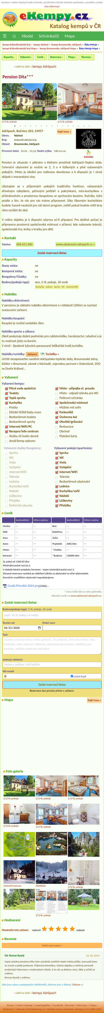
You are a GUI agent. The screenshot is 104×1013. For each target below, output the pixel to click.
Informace (81, 1005)
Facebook (58, 1005)
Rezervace (55, 57)
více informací (51, 6)
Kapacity (8, 57)
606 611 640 (24, 244)
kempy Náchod (41, 44)
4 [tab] (31, 126)
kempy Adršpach (44, 66)
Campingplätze (42, 1005)
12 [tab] (73, 126)
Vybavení (25, 57)
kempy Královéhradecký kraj (16, 44)
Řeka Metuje (91, 44)
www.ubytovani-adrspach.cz (74, 244)
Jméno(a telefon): (12, 659)
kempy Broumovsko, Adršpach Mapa (58, 48)
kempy (10, 1005)
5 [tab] (36, 126)
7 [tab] (46, 126)
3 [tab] (25, 126)
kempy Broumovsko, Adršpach (66, 44)
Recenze (86, 57)
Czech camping (24, 1005)
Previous (4, 103)
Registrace (8, 1009)
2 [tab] (20, 126)
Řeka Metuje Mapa (88, 48)
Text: (5, 634)
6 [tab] (41, 126)
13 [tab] (78, 126)
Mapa (70, 36)
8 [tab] (52, 126)
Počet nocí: (48, 622)
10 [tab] (62, 126)
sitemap (20, 1009)
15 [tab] (89, 126)
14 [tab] (84, 126)
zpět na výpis (23, 66)
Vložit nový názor (52, 945)
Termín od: (8, 622)
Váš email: (8, 671)
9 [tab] (57, 126)
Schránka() (49, 36)
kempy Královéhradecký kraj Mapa (19, 48)
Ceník (40, 57)
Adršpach (32, 354)
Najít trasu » (64, 131)
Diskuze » (77, 984)
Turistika (51, 354)
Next (100, 103)
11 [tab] (68, 126)
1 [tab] (15, 126)
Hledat (27, 36)
